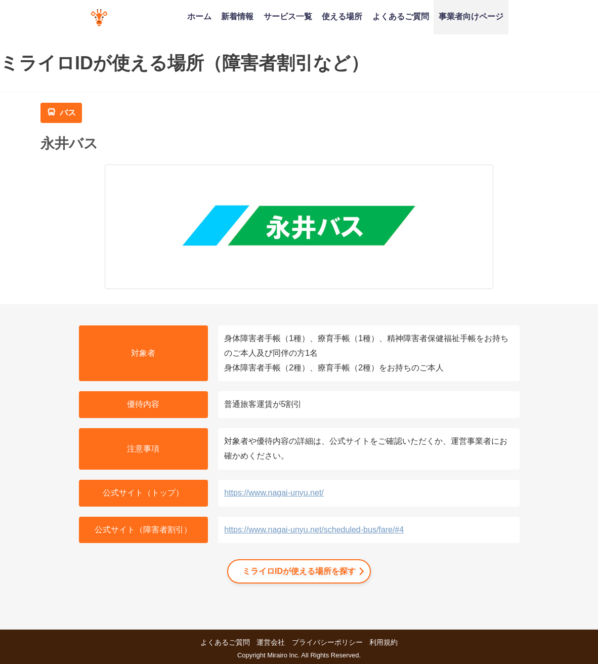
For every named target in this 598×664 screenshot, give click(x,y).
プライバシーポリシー (327, 642)
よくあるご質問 (400, 16)
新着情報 (237, 16)
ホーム (199, 16)
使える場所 (342, 16)
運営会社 (271, 642)
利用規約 (383, 642)
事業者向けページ (471, 16)
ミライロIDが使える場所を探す (299, 571)
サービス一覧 (288, 16)
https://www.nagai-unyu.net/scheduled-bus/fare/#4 (314, 529)
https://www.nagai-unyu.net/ (274, 492)
